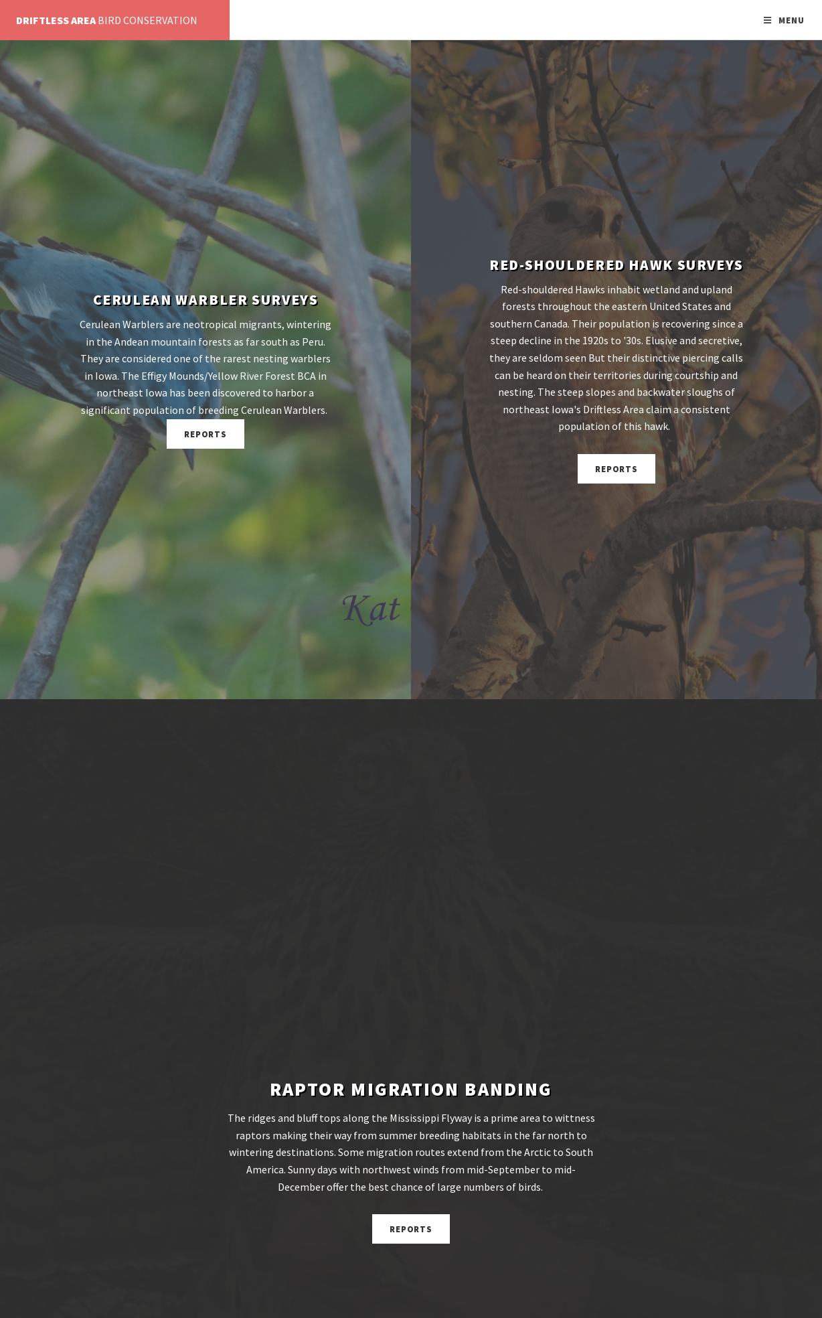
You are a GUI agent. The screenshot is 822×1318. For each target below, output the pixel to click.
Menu (791, 20)
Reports (206, 434)
